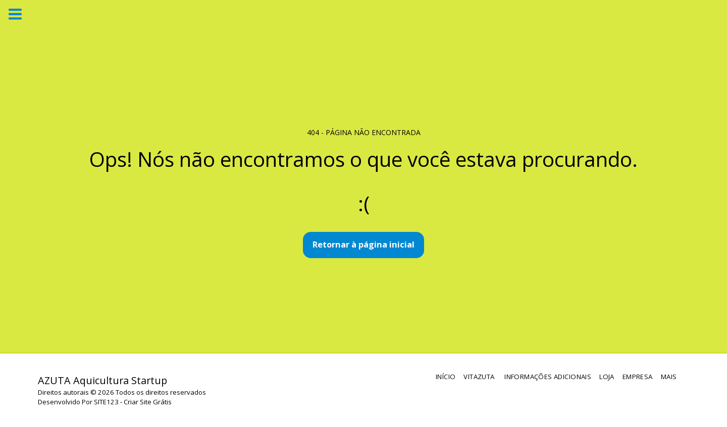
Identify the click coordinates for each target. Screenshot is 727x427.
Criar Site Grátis (148, 401)
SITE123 (106, 401)
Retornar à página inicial (363, 244)
